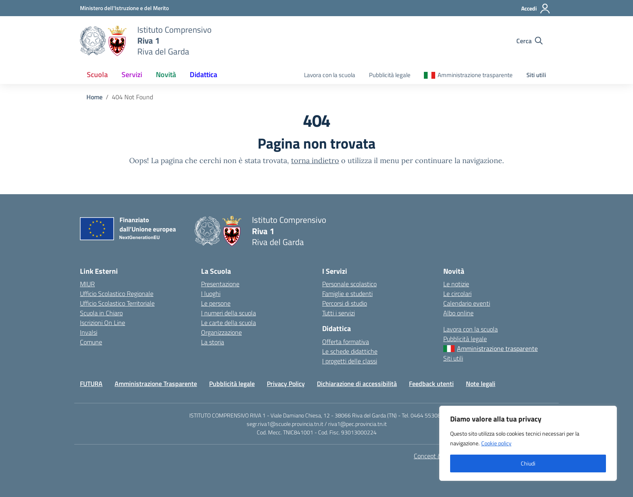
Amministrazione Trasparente (156, 383)
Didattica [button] (203, 74)
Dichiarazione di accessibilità (357, 383)
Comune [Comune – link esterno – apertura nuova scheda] (91, 342)
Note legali (480, 383)
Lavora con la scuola (329, 75)
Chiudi (528, 463)
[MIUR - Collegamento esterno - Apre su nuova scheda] (124, 8)
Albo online (458, 313)
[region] (528, 443)
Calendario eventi (466, 303)
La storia (212, 342)
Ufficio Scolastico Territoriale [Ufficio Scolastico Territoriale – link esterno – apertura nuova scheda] (117, 303)
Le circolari (457, 293)
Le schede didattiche (349, 351)
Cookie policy (496, 443)
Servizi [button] (132, 74)
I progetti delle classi (349, 361)
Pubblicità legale (390, 75)
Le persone (216, 303)
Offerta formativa (345, 341)
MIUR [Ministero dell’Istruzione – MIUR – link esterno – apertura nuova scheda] (87, 284)
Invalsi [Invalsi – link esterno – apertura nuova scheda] (88, 332)
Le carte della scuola (228, 322)
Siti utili (536, 75)
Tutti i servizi (338, 313)
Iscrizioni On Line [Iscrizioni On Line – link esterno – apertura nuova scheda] (102, 322)
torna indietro (315, 160)
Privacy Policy (286, 383)
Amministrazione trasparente (475, 75)
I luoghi (210, 293)
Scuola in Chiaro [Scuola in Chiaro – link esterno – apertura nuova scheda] (101, 313)
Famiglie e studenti (347, 293)
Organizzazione (221, 332)
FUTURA (91, 383)
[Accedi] (536, 8)
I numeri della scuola (228, 313)
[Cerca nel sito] (529, 41)
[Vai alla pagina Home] (94, 97)
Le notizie (456, 284)
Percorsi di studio (344, 303)
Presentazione (220, 284)
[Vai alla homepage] (103, 40)
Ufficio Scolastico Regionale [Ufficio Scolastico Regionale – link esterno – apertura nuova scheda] (116, 293)
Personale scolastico (349, 284)
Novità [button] (166, 74)
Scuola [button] (97, 74)
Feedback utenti (431, 383)
